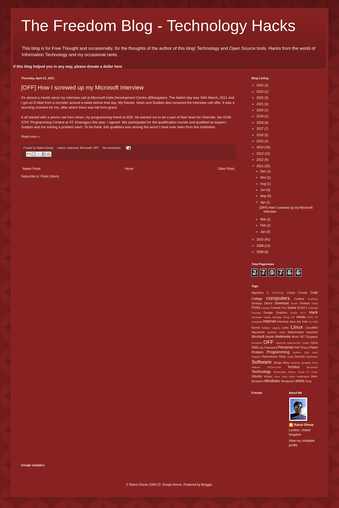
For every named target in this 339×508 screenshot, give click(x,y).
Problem (258, 352)
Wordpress (288, 381)
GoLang (256, 312)
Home (129, 169)
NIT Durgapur (309, 336)
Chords (302, 292)
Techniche (312, 367)
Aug (263, 184)
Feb (263, 225)
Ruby (282, 356)
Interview (73, 147)
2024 (261, 85)
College (257, 299)
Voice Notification (299, 376)
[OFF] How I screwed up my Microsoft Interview (82, 87)
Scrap (290, 356)
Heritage (277, 317)
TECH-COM (274, 367)
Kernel (256, 327)
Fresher (265, 307)
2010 (261, 239)
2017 (261, 129)
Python (297, 352)
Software (262, 362)
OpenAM (281, 342)
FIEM (315, 303)
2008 (261, 252)
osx (261, 347)
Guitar (293, 312)
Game (291, 308)
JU (310, 321)
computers (278, 298)
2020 (261, 110)
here (118, 66)
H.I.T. (303, 312)
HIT (293, 317)
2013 (261, 153)
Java (292, 321)
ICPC (310, 317)
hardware (257, 317)
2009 (261, 246)
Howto (301, 317)
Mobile (270, 336)
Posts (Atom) (50, 176)
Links (285, 327)
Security (300, 356)
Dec (263, 171)
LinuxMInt (311, 327)
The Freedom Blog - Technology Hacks (158, 25)
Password (271, 347)
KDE (315, 321)
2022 (261, 98)
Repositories (270, 356)
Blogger (206, 485)
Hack (313, 312)
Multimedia (283, 336)
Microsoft (86, 147)
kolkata (266, 327)
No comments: (112, 147)
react (315, 352)
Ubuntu (257, 376)
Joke (305, 321)
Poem (314, 347)
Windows (272, 381)
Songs (277, 362)
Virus (277, 376)
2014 (261, 147)
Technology (261, 371)
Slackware (312, 356)
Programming (278, 352)
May (263, 196)
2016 (261, 135)
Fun (284, 307)
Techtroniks (279, 372)
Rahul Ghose (304, 425)
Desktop (257, 303)
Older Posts (226, 169)
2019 (261, 116)
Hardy (267, 317)
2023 (261, 91)
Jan (263, 232)
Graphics (281, 312)
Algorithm (258, 292)
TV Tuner (312, 372)
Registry (256, 356)
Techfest (294, 367)
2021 (261, 104)
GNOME (313, 307)
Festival (305, 303)
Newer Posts (32, 169)
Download (282, 303)
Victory (268, 376)
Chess (291, 292)
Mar (263, 219)
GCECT (302, 307)
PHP (297, 347)
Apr (263, 202)
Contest (299, 298)
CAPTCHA (278, 292)
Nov (263, 177)
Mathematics (296, 332)
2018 (261, 122)
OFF (96, 147)
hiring (286, 317)
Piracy (305, 347)
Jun (263, 190)
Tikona (291, 372)
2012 (261, 160)
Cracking (313, 298)
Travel (300, 372)
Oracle (305, 342)
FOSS (256, 308)
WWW (299, 381)
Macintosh (258, 332)
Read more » (30, 137)
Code (314, 293)
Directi (268, 303)
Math (282, 332)
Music (295, 336)
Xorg (308, 381)
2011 (261, 166)
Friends (275, 307)
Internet (269, 321)
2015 (261, 141)
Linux (297, 327)
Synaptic (306, 362)
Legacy (276, 327)
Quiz (306, 352)
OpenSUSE (294, 342)
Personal (285, 347)
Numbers (257, 342)
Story (286, 362)
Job (298, 321)
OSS (255, 347)
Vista (284, 376)
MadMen (272, 332)
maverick (312, 332)
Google (268, 312)
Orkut (314, 342)
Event (294, 303)
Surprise (295, 362)
